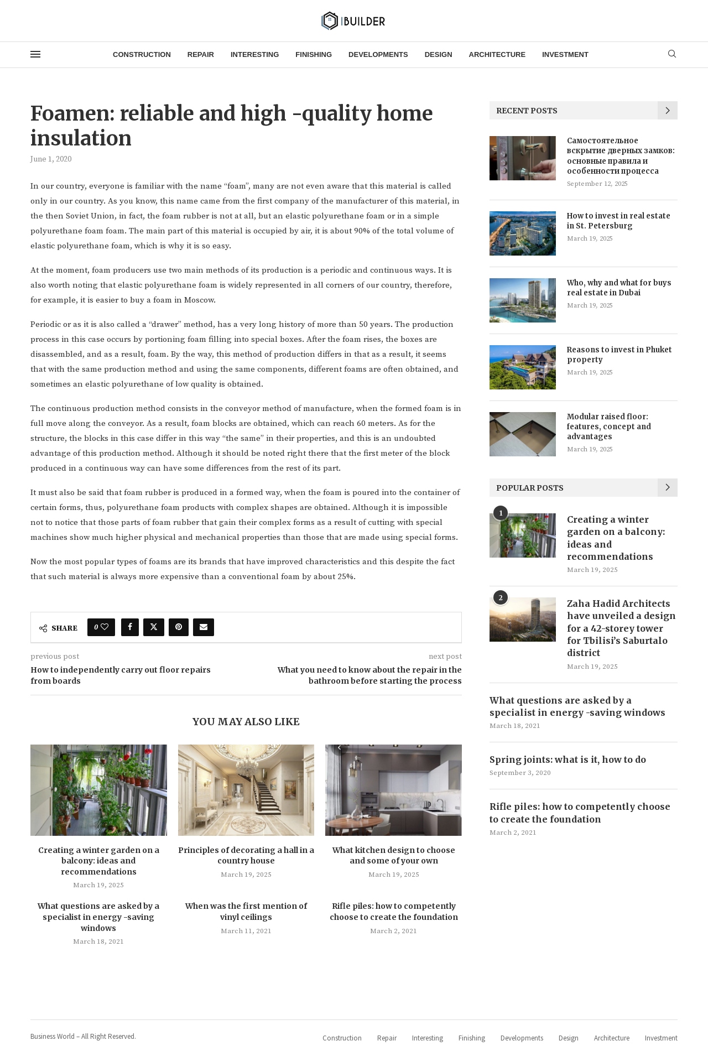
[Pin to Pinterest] (179, 627)
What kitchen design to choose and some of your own (393, 855)
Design (438, 54)
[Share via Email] (203, 627)
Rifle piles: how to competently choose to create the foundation (394, 911)
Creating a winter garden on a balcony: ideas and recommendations (98, 861)
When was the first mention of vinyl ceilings (246, 911)
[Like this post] (104, 627)
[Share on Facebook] (130, 627)
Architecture (497, 54)
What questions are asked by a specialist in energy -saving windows (98, 917)
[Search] (672, 55)
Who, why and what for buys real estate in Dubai (619, 288)
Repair (201, 54)
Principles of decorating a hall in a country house (246, 855)
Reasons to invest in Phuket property (619, 355)
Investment (565, 54)
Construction (142, 54)
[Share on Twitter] (153, 627)
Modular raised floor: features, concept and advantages (609, 426)
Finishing (313, 54)
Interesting (255, 54)
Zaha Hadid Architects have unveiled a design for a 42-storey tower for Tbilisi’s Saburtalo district (621, 628)
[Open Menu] (35, 54)
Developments (378, 54)
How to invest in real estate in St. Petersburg (618, 221)
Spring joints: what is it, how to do (568, 760)
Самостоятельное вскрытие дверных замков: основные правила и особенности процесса (621, 156)
